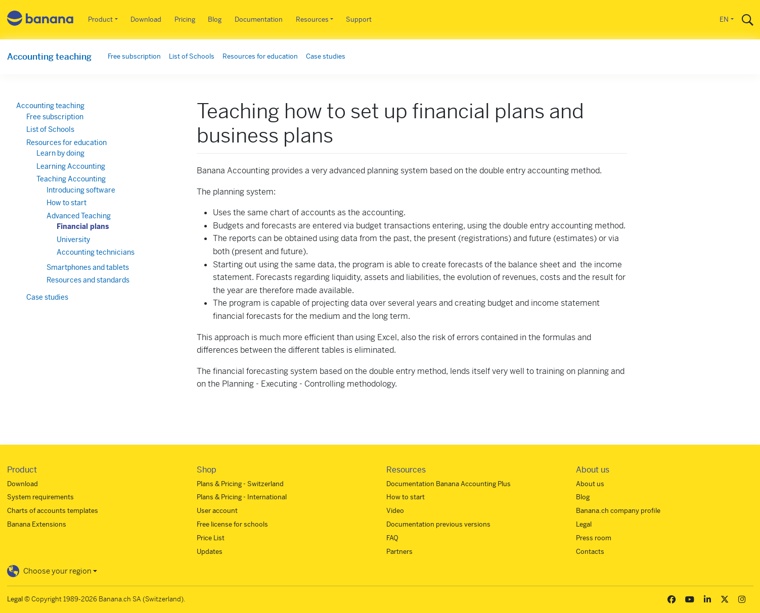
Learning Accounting (70, 166)
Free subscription (134, 56)
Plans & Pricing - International (242, 497)
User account (217, 510)
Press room (593, 538)
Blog (214, 19)
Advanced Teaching (79, 215)
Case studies (325, 56)
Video (395, 510)
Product (100, 19)
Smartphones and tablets (88, 267)
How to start (66, 202)
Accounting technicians (96, 252)
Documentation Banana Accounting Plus (448, 484)
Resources (312, 19)
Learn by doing (60, 153)
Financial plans (83, 226)
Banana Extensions (36, 524)
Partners (399, 551)
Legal (584, 524)
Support (359, 19)
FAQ (392, 538)
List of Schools (191, 56)
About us (590, 484)
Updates (209, 551)
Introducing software (81, 190)
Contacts (590, 551)
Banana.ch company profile (618, 510)
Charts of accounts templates (52, 510)
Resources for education (260, 56)
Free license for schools (232, 524)
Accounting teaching (49, 56)
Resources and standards (88, 280)
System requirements (40, 497)
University (73, 239)
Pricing (184, 19)
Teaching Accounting (71, 178)
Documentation (259, 19)
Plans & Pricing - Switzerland (240, 484)
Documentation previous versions (438, 524)
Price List (211, 538)
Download (145, 19)
